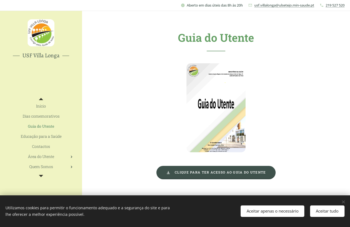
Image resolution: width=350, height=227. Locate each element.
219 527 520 (335, 5)
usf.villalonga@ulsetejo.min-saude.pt (284, 5)
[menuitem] (41, 106)
